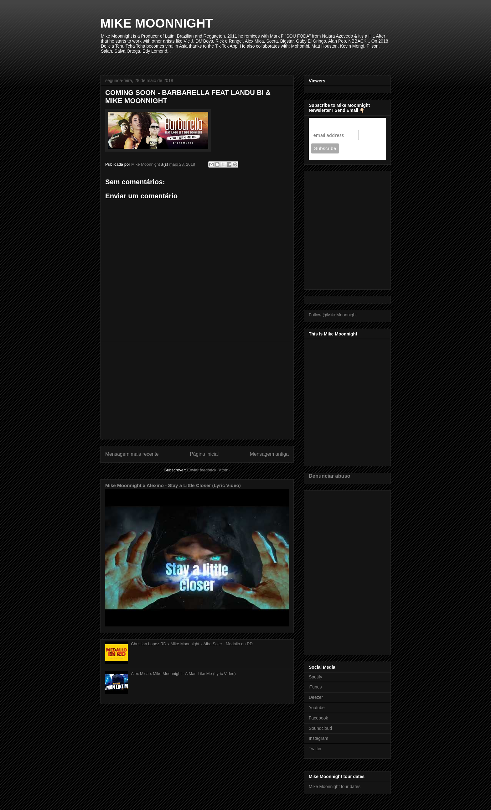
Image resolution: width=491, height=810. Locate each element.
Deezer (316, 697)
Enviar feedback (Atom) (208, 470)
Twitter (315, 748)
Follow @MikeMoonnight (333, 314)
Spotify (315, 676)
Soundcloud (320, 728)
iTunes (315, 686)
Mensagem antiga (269, 454)
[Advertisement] (197, 390)
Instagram (318, 738)
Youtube (317, 707)
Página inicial (204, 454)
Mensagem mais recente (132, 454)
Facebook (318, 717)
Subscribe (323, 123)
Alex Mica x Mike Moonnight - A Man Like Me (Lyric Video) (183, 673)
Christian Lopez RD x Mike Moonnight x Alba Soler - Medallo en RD (192, 643)
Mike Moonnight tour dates (334, 786)
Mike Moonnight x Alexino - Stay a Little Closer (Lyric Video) (173, 485)
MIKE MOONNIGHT (156, 23)
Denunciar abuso (329, 476)
